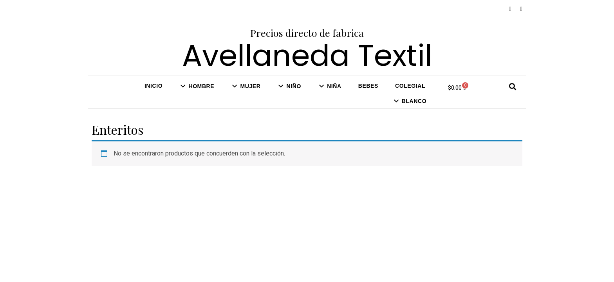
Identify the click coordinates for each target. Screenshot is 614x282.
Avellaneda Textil (307, 55)
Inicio (153, 86)
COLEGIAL (410, 86)
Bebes (368, 86)
